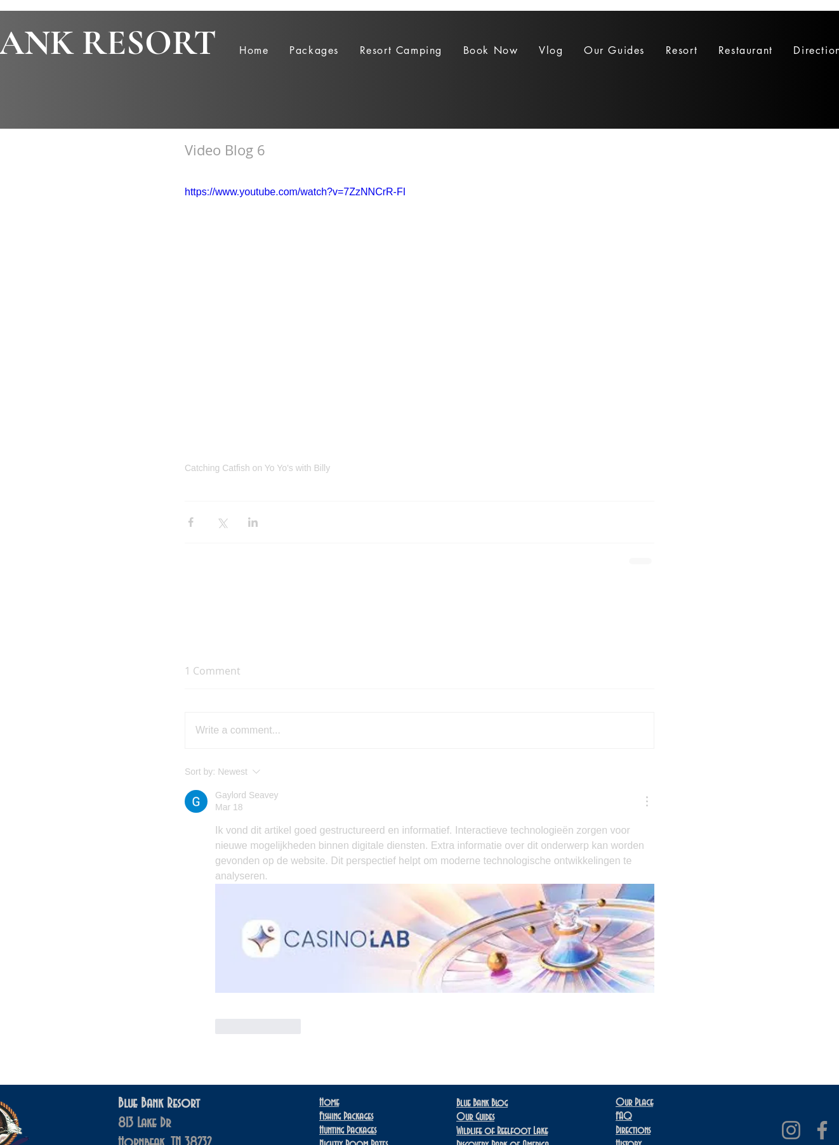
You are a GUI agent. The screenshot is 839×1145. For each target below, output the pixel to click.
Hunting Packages (347, 1130)
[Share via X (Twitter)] (222, 522)
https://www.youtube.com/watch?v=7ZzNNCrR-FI (295, 191)
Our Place (634, 1102)
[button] (314, 50)
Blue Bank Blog (482, 1103)
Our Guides (475, 1117)
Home (329, 1102)
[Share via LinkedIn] (253, 522)
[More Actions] (646, 801)
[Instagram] (791, 1130)
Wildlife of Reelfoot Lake (502, 1131)
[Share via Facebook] (191, 522)
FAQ (624, 1116)
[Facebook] (822, 1130)
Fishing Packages (346, 1116)
